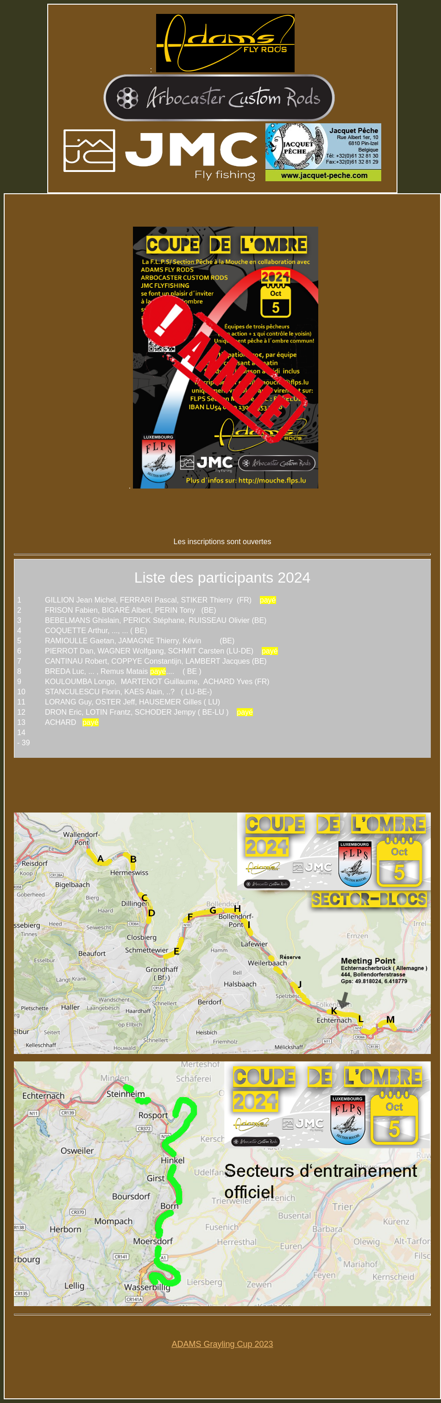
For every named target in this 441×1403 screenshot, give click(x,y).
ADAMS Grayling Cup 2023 (222, 1344)
